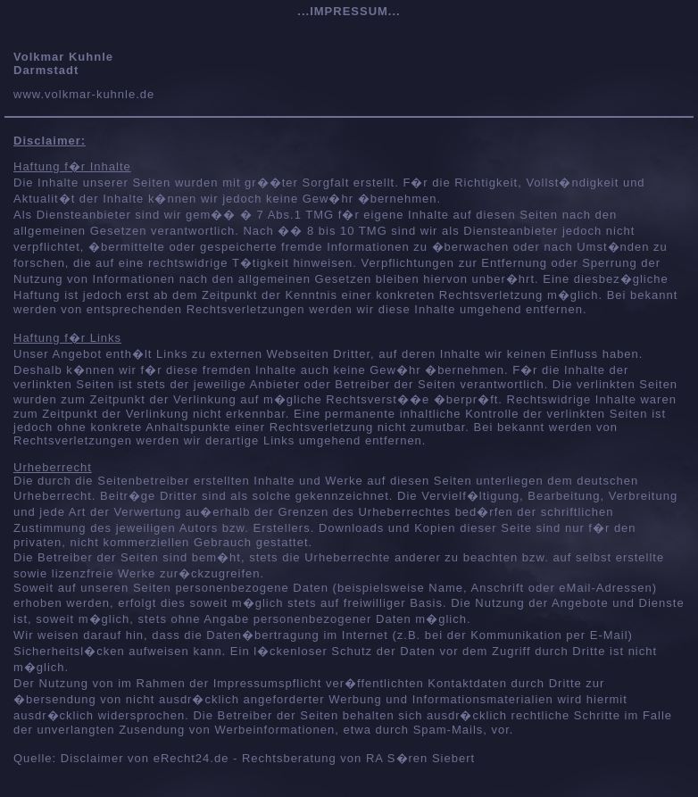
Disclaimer (92, 758)
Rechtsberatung (289, 758)
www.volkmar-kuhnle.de (83, 94)
